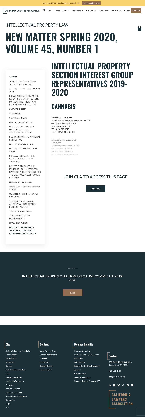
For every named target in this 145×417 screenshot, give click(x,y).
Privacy (25, 409)
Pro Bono (9, 376)
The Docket (116, 10)
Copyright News (18, 118)
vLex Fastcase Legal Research (86, 353)
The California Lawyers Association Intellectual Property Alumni (23, 204)
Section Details (46, 362)
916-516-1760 (115, 359)
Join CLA (136, 10)
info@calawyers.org (117, 365)
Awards (77, 365)
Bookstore (10, 359)
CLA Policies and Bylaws (16, 365)
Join (7, 394)
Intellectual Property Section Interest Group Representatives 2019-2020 (22, 230)
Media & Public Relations (16, 385)
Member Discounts (82, 371)
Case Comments (17, 109)
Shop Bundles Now (91, 3)
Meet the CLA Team (14, 382)
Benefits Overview (82, 350)
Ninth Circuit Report (20, 182)
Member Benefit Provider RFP (87, 374)
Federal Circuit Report (21, 122)
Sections (78, 10)
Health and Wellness (14, 371)
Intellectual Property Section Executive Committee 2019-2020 (21, 129)
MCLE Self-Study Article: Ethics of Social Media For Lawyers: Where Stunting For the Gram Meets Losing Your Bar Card (25, 172)
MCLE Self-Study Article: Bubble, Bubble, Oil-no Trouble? (22, 159)
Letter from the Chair (21, 144)
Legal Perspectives (48, 350)
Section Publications (48, 353)
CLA (51, 10)
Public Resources (13, 379)
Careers (9, 362)
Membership (63, 10)
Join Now (95, 188)
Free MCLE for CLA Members (87, 362)
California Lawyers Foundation (18, 350)
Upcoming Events (18, 223)
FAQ (7, 368)
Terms (16, 409)
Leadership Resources (15, 374)
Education (91, 10)
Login (127, 10)
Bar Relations (11, 356)
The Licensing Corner (20, 211)
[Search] (44, 10)
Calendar (103, 10)
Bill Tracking (79, 359)
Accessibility (11, 353)
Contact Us (10, 388)
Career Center (46, 365)
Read (72, 292)
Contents (14, 113)
